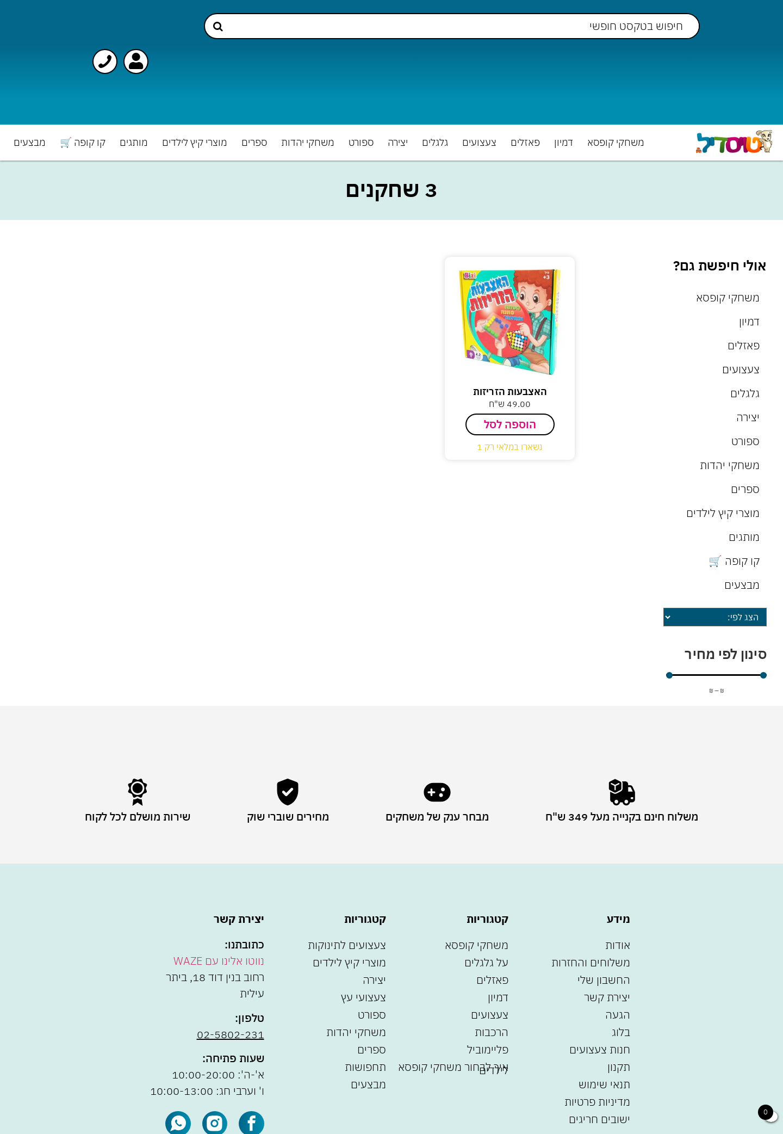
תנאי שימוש (604, 1084)
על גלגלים (486, 962)
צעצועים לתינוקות (347, 945)
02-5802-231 (230, 1034)
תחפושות (365, 1066)
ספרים (254, 142)
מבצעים (30, 142)
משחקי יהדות (307, 142)
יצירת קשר (607, 997)
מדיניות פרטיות (597, 1101)
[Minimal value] (716, 675)
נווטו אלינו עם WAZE (218, 960)
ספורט (361, 142)
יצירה (398, 142)
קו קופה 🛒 (82, 142)
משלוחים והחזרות (590, 962)
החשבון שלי (603, 979)
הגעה (617, 1014)
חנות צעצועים (599, 1049)
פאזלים (525, 142)
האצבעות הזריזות (510, 391)
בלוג (621, 1032)
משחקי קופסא (615, 142)
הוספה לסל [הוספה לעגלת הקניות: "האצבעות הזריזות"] (510, 424)
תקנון (618, 1066)
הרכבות (491, 1032)
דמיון (563, 142)
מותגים (134, 142)
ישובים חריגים (599, 1119)
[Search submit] (218, 26)
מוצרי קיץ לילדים (194, 142)
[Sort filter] (715, 617)
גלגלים (435, 142)
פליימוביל (487, 1049)
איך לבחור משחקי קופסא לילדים (453, 1068)
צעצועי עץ (363, 997)
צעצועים (479, 142)
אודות (617, 945)
